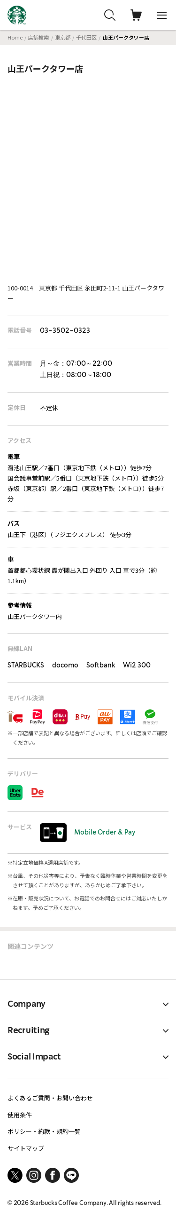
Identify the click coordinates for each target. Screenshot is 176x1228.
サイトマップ (26, 1148)
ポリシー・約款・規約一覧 (44, 1131)
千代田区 (86, 37)
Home (15, 37)
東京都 (62, 37)
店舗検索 (38, 37)
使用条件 (20, 1114)
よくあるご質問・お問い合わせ (50, 1097)
